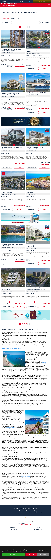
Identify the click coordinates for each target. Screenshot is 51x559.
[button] (23, 38)
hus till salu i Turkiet (37, 444)
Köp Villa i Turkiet (26, 517)
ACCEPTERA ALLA (13, 554)
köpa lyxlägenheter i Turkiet (11, 436)
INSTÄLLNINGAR (43, 554)
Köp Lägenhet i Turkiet (18, 517)
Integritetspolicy (33, 520)
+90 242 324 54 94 (13, 538)
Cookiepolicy (39, 520)
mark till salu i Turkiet (25, 485)
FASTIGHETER (7, 8)
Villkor (27, 520)
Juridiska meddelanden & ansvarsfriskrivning (17, 520)
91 (30, 27)
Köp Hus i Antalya (34, 517)
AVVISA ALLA (31, 554)
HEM (2, 8)
